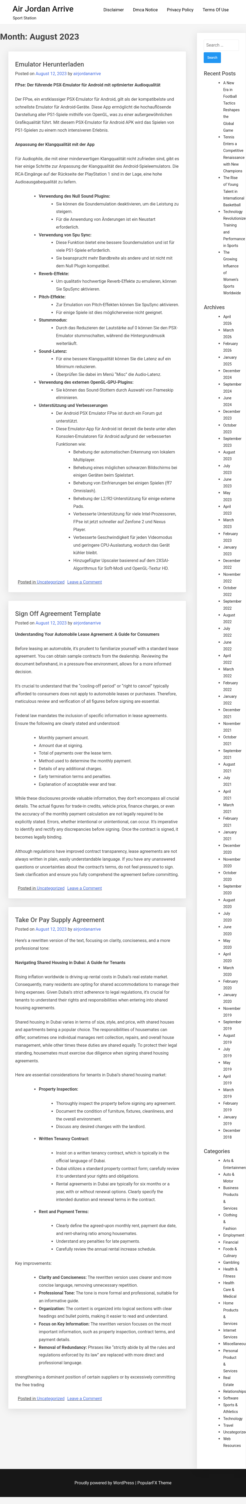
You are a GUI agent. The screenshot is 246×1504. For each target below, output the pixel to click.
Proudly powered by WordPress (105, 1482)
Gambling (231, 1262)
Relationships (234, 1391)
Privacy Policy (180, 9)
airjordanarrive (87, 73)
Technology (232, 1418)
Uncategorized (51, 582)
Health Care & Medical (229, 1290)
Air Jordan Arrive (43, 8)
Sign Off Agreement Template (58, 613)
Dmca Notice (145, 9)
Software (230, 1398)
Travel (228, 1425)
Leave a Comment (84, 582)
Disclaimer (113, 9)
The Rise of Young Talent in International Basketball (233, 191)
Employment (233, 1235)
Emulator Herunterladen (49, 64)
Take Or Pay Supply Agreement (59, 920)
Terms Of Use (216, 9)
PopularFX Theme (154, 1482)
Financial (230, 1242)
